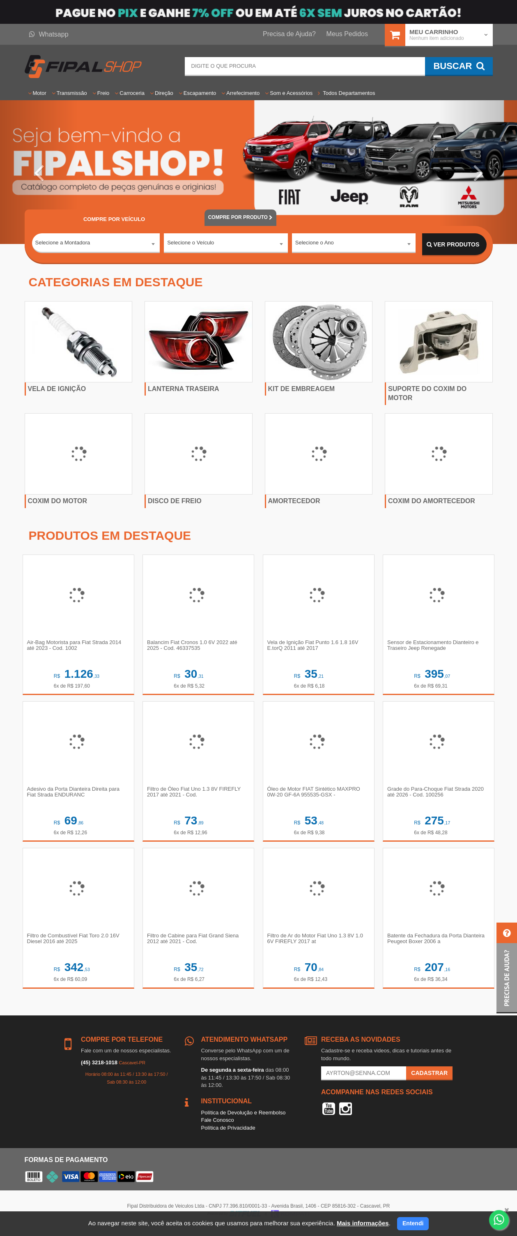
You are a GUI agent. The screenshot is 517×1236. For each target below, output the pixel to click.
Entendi (412, 1223)
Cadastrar (429, 1079)
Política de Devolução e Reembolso (243, 1119)
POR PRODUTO (240, 217)
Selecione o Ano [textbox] (314, 244)
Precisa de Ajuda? (289, 33)
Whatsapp (49, 34)
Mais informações (363, 1223)
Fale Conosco (217, 1126)
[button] (39, 172)
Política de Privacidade (228, 1134)
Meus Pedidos (347, 33)
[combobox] (96, 244)
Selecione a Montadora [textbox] (62, 244)
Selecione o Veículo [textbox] (190, 244)
